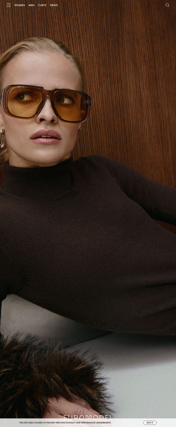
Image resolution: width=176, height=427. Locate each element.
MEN (31, 5)
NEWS (54, 5)
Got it (150, 422)
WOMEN (19, 5)
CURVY (42, 5)
